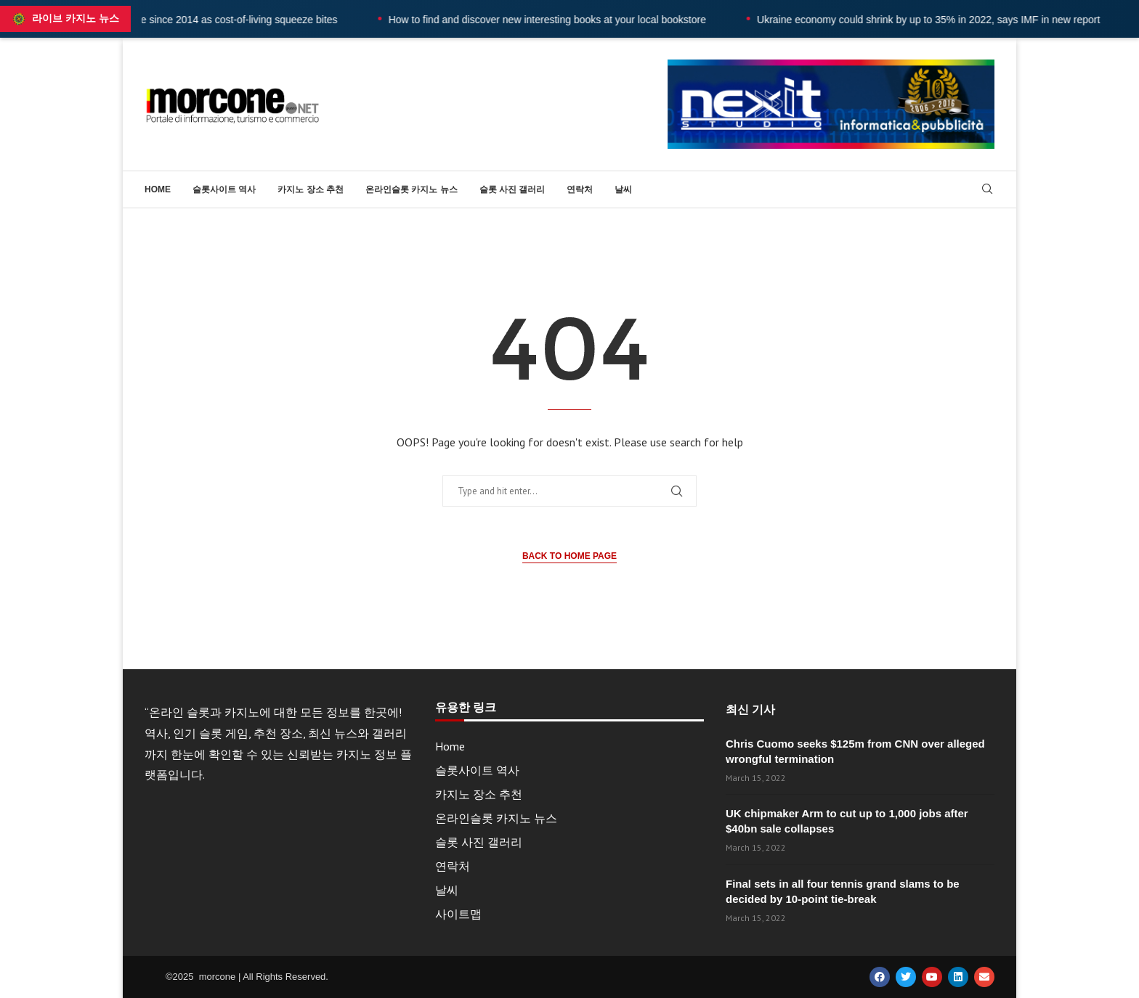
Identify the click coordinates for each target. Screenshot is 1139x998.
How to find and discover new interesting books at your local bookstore (581, 19)
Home (158, 189)
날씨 (623, 189)
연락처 (580, 189)
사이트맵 (458, 914)
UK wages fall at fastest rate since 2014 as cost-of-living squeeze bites (213, 19)
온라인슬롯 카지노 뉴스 (411, 189)
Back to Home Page (569, 556)
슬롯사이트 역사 (224, 189)
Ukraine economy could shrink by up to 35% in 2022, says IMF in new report (962, 19)
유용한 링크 (465, 707)
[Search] (987, 190)
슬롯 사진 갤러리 (512, 189)
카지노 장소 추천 (310, 189)
